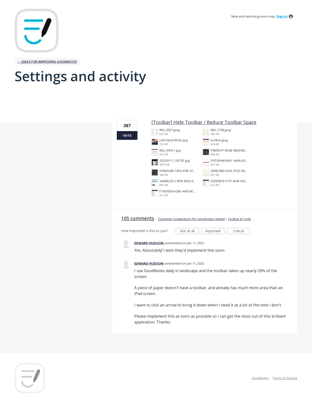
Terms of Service (285, 378)
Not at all (189, 231)
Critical (241, 231)
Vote (127, 135)
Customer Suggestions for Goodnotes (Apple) (191, 219)
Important (214, 231)
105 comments (137, 218)
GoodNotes (260, 378)
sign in (282, 16)
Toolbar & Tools (239, 219)
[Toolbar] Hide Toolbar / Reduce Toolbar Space (203, 122)
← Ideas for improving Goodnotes (47, 61)
